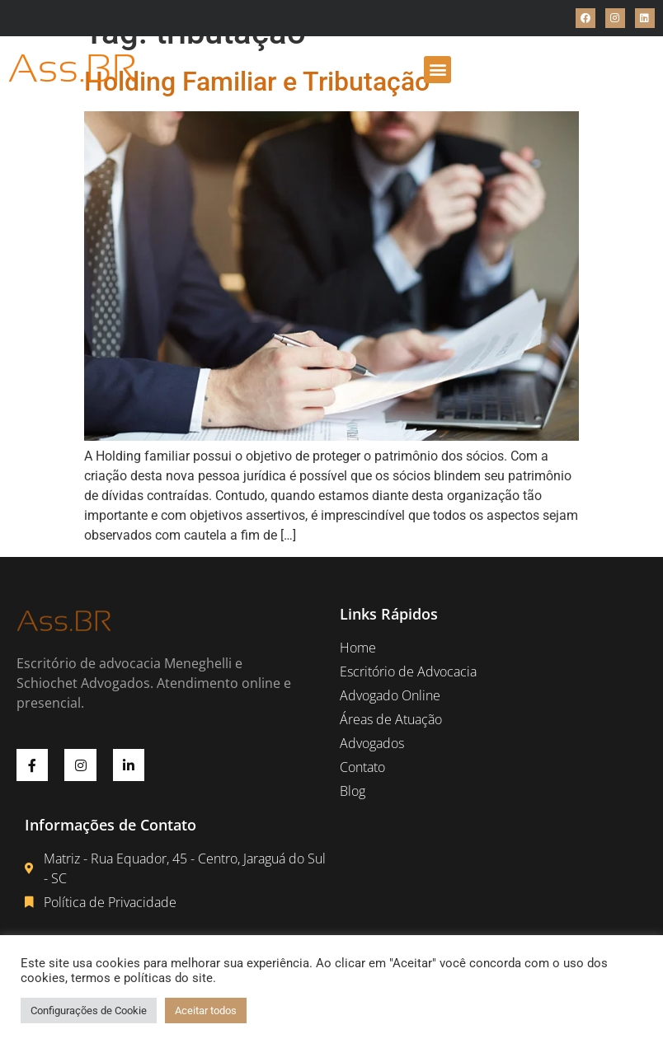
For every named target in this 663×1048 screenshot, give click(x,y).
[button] (437, 69)
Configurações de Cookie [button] (89, 1010)
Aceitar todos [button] (206, 1010)
